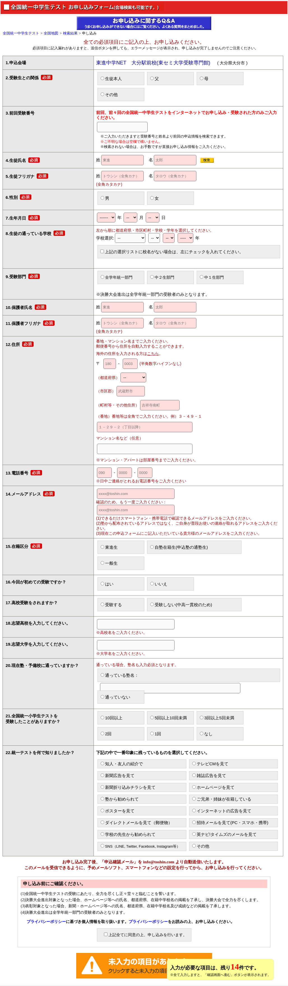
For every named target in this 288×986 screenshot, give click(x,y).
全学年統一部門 (117, 277)
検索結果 (70, 33)
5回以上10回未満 (168, 717)
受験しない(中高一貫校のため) (181, 604)
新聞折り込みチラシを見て (128, 787)
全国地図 (51, 33)
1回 (155, 733)
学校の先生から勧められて (128, 834)
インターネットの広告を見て (221, 810)
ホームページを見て (213, 787)
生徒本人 (111, 78)
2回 (106, 733)
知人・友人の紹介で (122, 763)
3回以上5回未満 (217, 717)
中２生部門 (162, 277)
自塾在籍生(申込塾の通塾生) (179, 547)
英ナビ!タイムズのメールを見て (224, 834)
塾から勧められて (120, 799)
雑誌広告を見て (209, 775)
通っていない (115, 697)
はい (107, 584)
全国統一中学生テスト (21, 33)
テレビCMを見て (210, 763)
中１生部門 (212, 277)
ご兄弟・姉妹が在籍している (221, 799)
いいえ (158, 584)
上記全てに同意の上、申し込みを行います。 (145, 934)
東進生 (109, 547)
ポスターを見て (117, 810)
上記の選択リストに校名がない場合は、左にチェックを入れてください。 (171, 251)
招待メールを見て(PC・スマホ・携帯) (230, 822)
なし (206, 733)
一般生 (109, 563)
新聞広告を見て (117, 775)
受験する (111, 604)
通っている (170, 677)
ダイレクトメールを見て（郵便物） (136, 822)
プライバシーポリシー (46, 922)
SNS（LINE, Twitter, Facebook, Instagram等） (140, 846)
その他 (109, 94)
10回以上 (111, 717)
